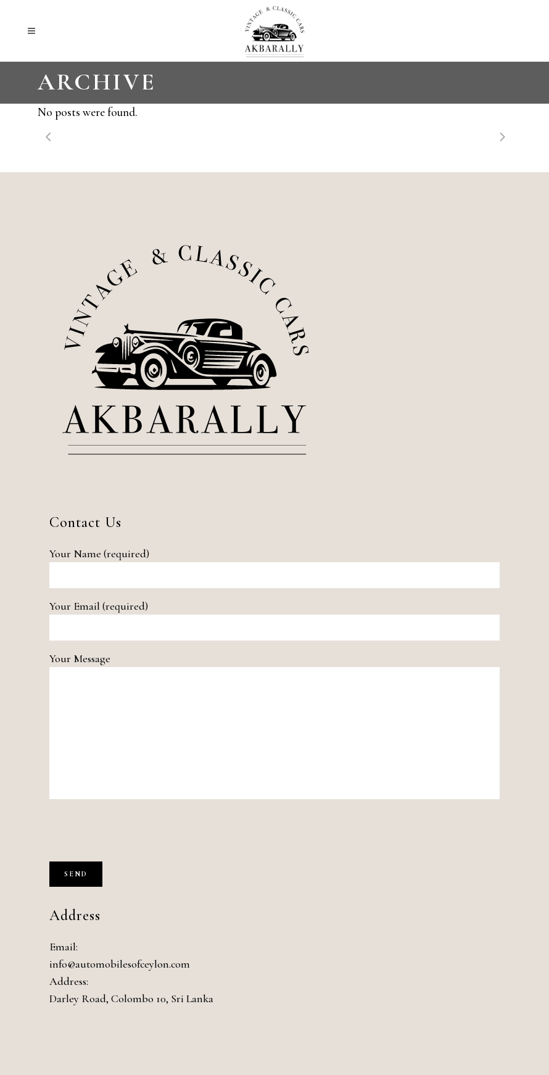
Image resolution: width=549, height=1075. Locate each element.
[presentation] (143, 837)
